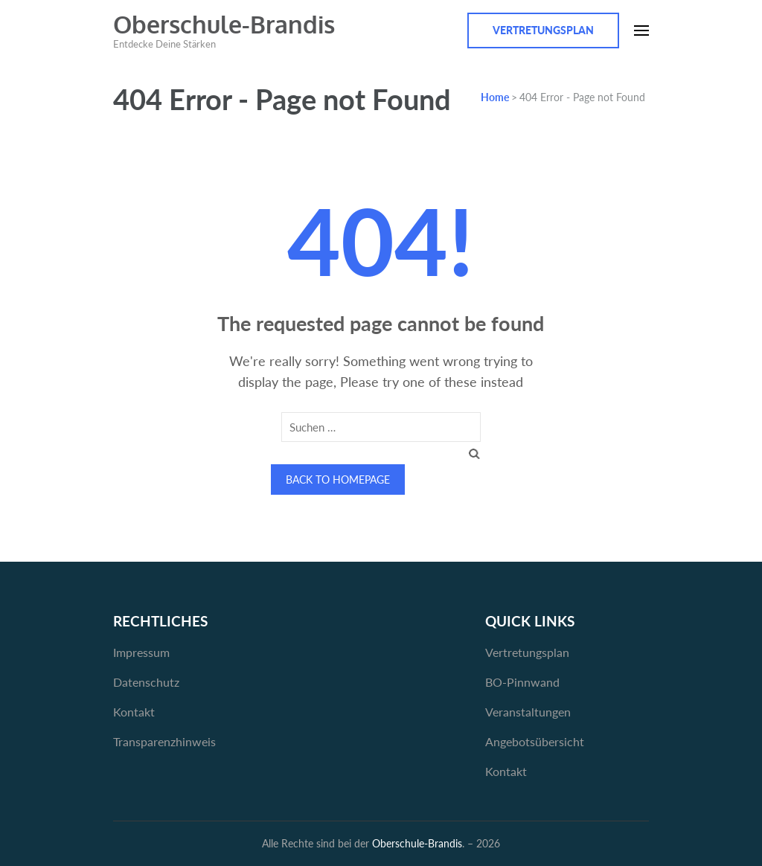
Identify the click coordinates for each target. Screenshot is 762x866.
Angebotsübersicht (534, 741)
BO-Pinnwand (522, 682)
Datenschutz (146, 682)
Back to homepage (338, 479)
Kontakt (134, 712)
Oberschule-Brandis (224, 24)
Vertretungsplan (543, 30)
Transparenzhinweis (164, 741)
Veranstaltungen (528, 712)
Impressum (141, 652)
